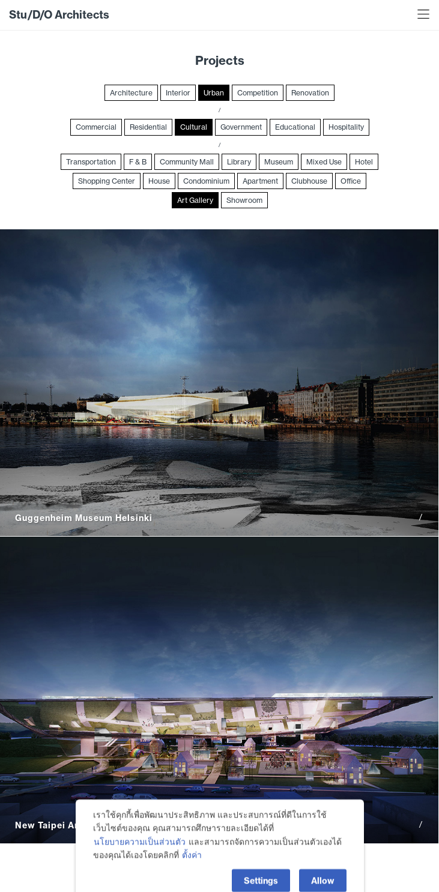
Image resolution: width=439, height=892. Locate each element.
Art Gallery (195, 200)
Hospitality (346, 126)
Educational (295, 126)
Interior (178, 92)
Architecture (131, 92)
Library (239, 161)
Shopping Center (106, 180)
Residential (148, 126)
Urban (214, 92)
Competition (257, 92)
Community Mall (187, 161)
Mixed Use (324, 161)
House (159, 180)
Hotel (364, 161)
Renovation (310, 92)
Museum (278, 161)
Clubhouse (309, 180)
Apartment (260, 180)
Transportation (91, 161)
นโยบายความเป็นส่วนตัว (140, 854)
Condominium (206, 180)
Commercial (96, 126)
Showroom (244, 200)
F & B (138, 161)
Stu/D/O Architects (59, 15)
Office (351, 180)
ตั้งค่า (192, 868)
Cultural (193, 126)
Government (241, 126)
